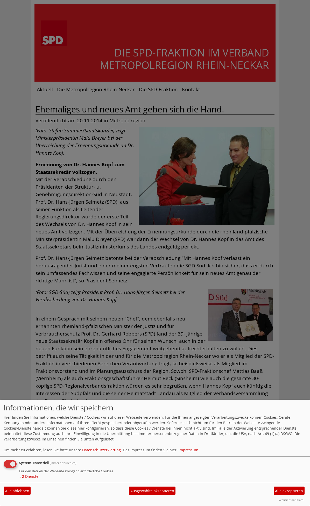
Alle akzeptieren (289, 490)
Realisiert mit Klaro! (291, 500)
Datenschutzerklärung (101, 449)
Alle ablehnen (17, 490)
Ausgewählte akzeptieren (152, 490)
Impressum (188, 449)
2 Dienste (28, 476)
